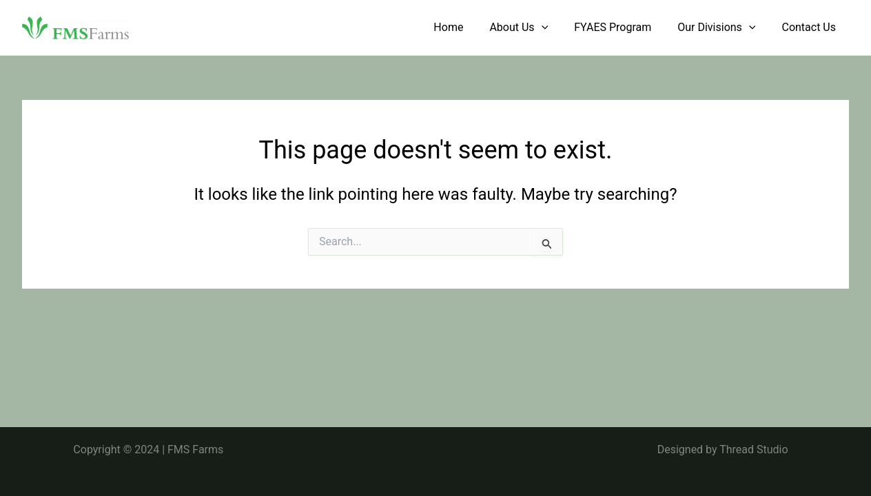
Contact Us (810, 27)
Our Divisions (722, 27)
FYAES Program (623, 27)
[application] (556, 27)
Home (467, 27)
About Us (533, 27)
